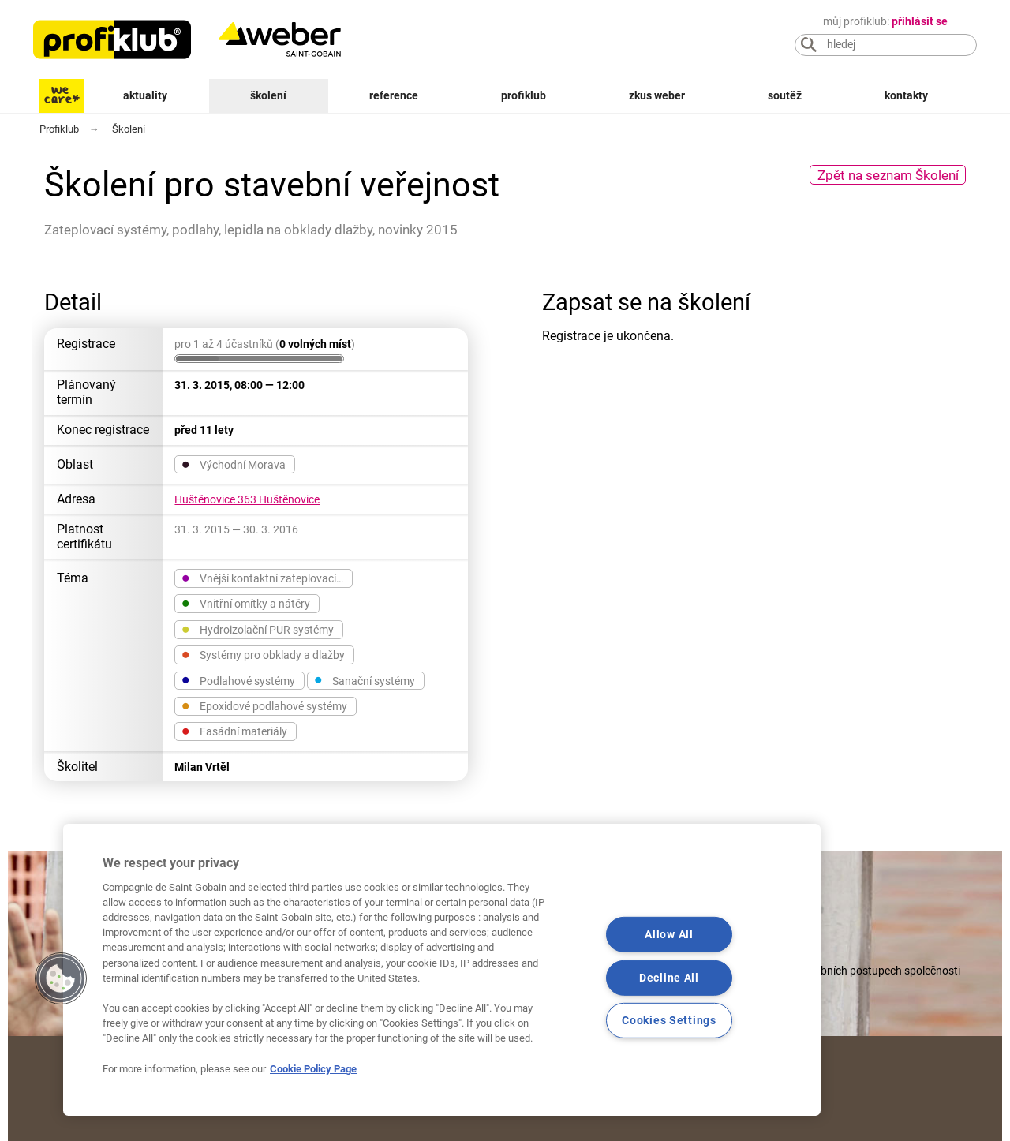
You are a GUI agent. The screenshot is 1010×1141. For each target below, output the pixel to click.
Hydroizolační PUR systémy (257, 629)
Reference (393, 96)
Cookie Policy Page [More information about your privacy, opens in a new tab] (313, 1069)
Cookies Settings (669, 1020)
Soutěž (785, 96)
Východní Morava (233, 464)
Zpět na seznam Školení (888, 175)
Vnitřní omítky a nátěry (245, 603)
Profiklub (523, 96)
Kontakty (906, 96)
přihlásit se (920, 21)
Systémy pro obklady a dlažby (263, 654)
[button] (61, 978)
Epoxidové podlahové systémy (264, 705)
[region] (442, 970)
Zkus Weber (657, 96)
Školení (268, 96)
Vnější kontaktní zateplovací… (262, 577)
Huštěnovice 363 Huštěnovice (247, 499)
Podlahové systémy (238, 680)
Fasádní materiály (234, 730)
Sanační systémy (364, 680)
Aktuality (145, 96)
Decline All (669, 977)
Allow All (669, 934)
